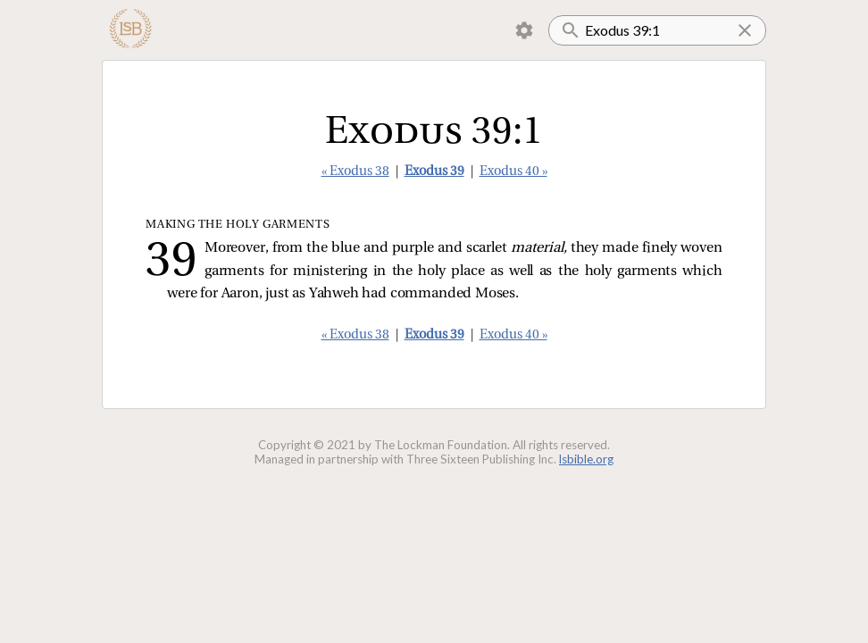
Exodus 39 (434, 172)
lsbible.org (586, 459)
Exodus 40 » (513, 172)
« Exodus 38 (355, 172)
